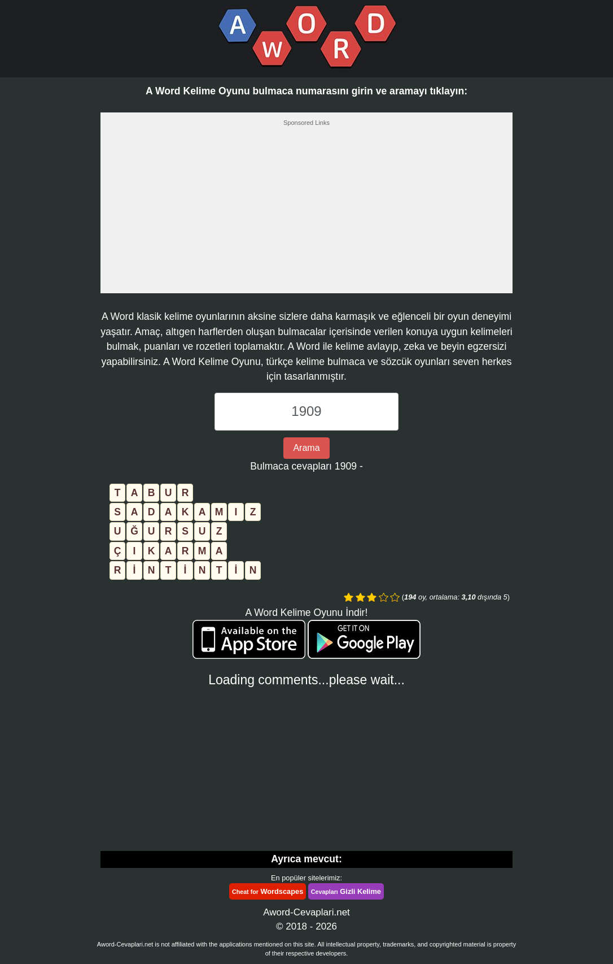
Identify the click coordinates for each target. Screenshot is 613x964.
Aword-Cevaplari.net (306, 912)
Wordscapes (267, 891)
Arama (306, 448)
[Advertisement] (306, 213)
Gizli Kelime (346, 891)
